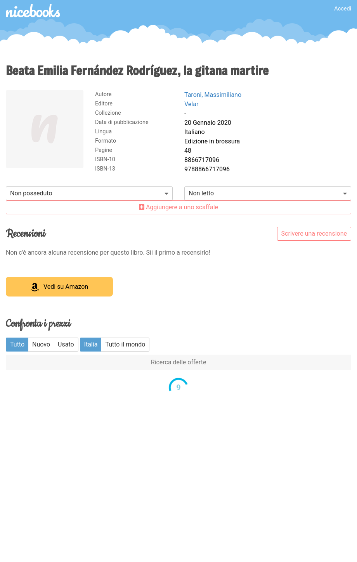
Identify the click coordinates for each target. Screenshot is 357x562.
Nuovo (41, 344)
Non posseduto (31, 193)
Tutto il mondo (125, 344)
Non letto (201, 193)
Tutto (17, 344)
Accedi (342, 8)
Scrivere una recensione (314, 233)
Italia (91, 344)
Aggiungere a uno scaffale (178, 207)
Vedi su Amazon (59, 287)
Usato (66, 344)
